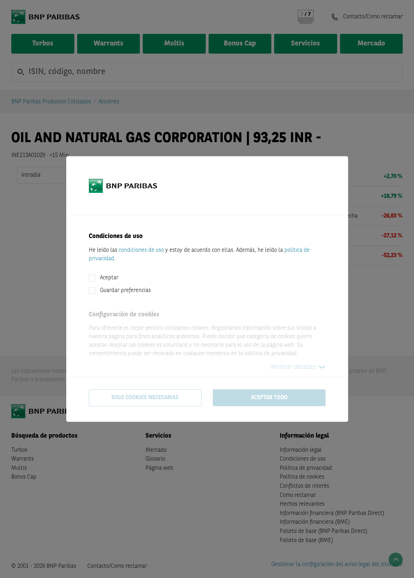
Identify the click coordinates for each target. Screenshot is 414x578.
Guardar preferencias (125, 290)
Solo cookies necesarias (145, 398)
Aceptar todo (269, 398)
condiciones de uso (141, 250)
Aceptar (109, 278)
